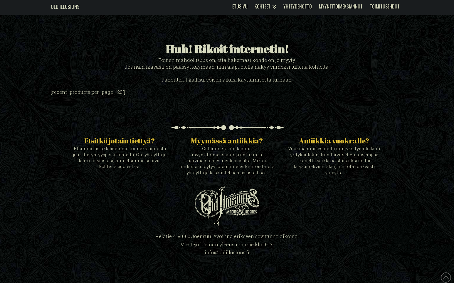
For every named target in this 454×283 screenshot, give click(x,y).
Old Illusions (65, 6)
